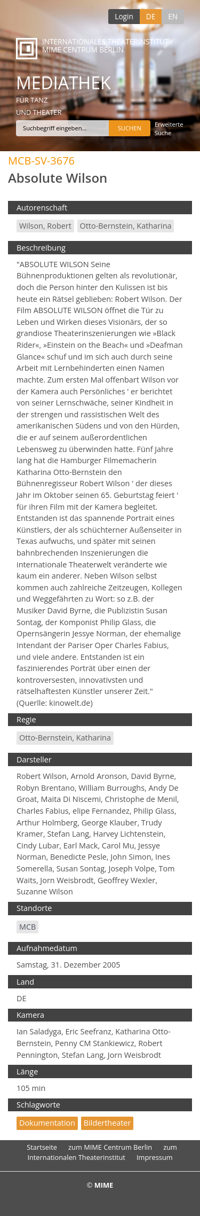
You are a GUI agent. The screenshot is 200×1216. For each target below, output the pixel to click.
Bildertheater (107, 1123)
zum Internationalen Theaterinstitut (102, 1152)
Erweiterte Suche (169, 128)
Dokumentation (47, 1123)
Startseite (42, 1147)
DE (150, 16)
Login (124, 16)
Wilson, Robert (45, 226)
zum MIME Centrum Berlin (110, 1147)
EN (173, 16)
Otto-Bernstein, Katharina (126, 226)
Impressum (155, 1157)
